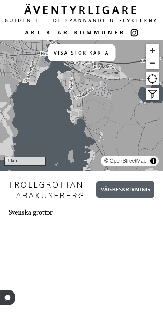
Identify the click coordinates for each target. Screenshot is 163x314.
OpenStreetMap (128, 161)
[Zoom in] (152, 50)
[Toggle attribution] (153, 161)
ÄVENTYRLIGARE (81, 9)
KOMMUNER (99, 32)
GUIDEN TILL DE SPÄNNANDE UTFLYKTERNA (82, 20)
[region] (81, 105)
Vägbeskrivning (125, 189)
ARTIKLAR (47, 32)
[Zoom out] (152, 63)
